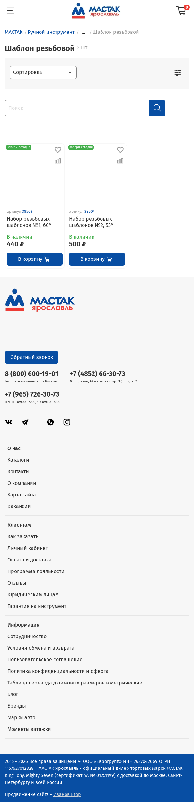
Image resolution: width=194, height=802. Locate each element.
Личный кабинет (27, 548)
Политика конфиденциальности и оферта (58, 671)
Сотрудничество (27, 636)
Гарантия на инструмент (36, 606)
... (83, 32)
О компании (21, 483)
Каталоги (18, 460)
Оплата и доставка (29, 560)
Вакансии (19, 506)
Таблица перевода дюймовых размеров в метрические (74, 683)
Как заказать (22, 536)
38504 (89, 211)
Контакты (18, 471)
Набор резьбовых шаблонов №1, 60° (29, 222)
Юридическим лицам (33, 594)
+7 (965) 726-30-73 (32, 395)
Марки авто (21, 717)
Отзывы (16, 583)
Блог (12, 694)
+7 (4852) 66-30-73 (97, 374)
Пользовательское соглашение (45, 659)
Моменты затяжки (29, 729)
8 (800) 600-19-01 (31, 374)
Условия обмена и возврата (41, 648)
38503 (27, 211)
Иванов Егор (67, 794)
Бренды (16, 706)
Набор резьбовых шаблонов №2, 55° (91, 222)
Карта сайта (21, 495)
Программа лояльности (36, 571)
